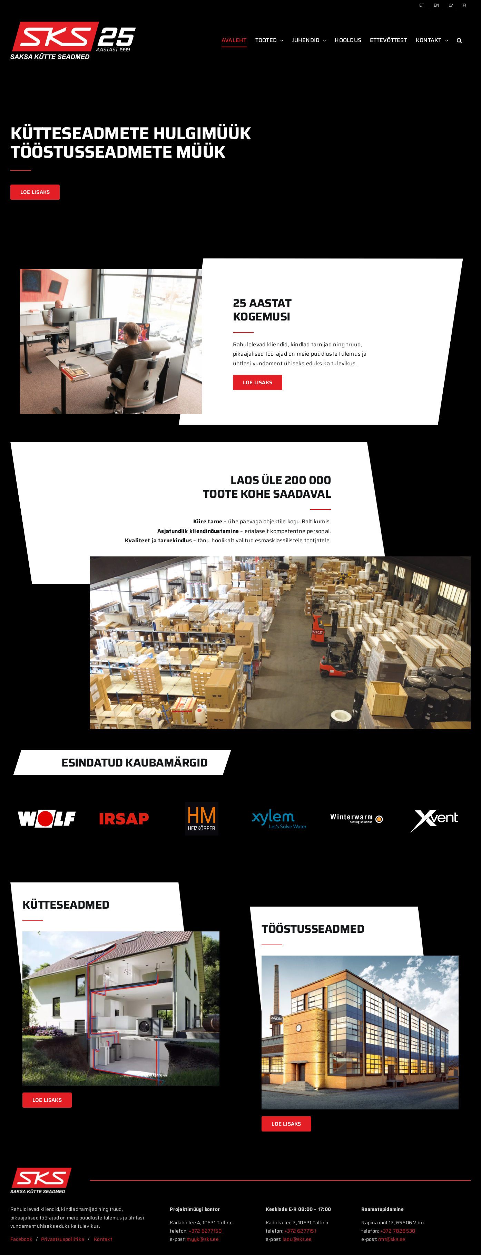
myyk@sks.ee (203, 1239)
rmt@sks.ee (391, 1239)
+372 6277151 (300, 1231)
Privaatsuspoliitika (63, 1239)
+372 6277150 (205, 1231)
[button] (459, 40)
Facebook (21, 1239)
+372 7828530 (397, 1231)
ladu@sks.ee (297, 1239)
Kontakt (103, 1239)
